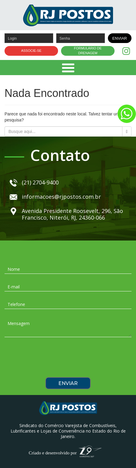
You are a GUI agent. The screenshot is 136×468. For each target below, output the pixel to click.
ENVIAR (119, 38)
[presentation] (68, 359)
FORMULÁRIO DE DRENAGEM (88, 50)
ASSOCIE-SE (31, 50)
